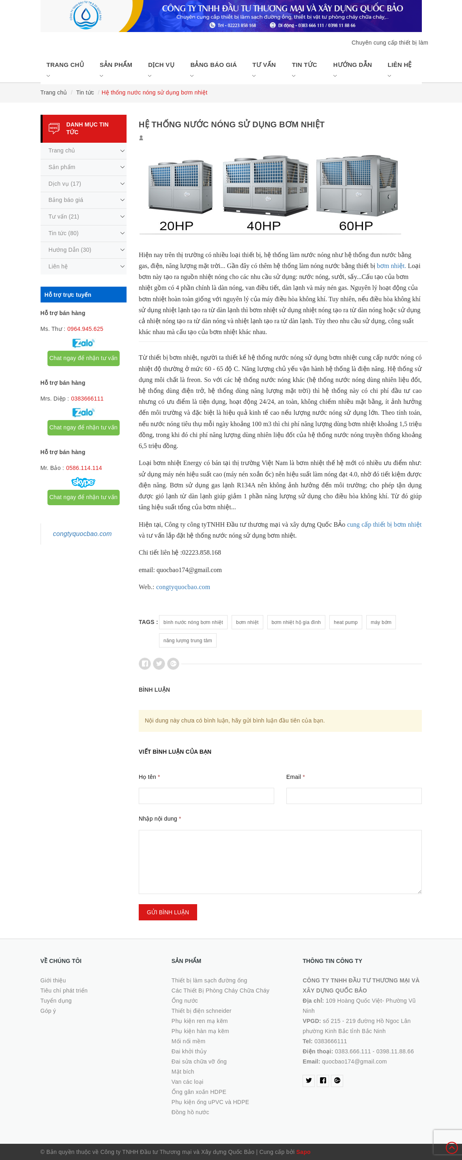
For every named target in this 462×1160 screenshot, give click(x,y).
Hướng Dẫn (352, 70)
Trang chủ (65, 70)
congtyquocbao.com (183, 586)
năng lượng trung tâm (187, 640)
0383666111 (87, 398)
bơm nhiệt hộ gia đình (296, 622)
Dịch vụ (161, 70)
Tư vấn (264, 70)
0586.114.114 (84, 468)
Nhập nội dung (160, 818)
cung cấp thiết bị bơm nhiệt (384, 524)
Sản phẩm (116, 70)
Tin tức (304, 70)
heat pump (346, 622)
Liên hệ (400, 70)
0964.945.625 (85, 329)
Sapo (304, 1152)
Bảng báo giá (213, 70)
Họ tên (149, 777)
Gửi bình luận (168, 912)
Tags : (148, 622)
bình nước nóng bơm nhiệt (193, 622)
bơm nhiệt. (391, 265)
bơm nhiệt (247, 622)
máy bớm (381, 622)
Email (295, 777)
